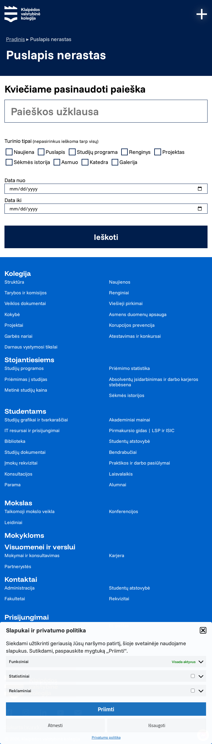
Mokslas (18, 502)
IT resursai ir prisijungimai (32, 430)
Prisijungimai (26, 617)
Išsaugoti (156, 725)
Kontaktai (20, 579)
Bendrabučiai (123, 452)
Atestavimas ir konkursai (135, 336)
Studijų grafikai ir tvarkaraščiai (36, 419)
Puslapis (52, 152)
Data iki (12, 200)
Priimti (106, 709)
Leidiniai (13, 522)
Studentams (25, 411)
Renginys (136, 152)
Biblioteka (14, 441)
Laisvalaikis (121, 473)
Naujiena (20, 152)
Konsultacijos (18, 473)
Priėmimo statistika (129, 368)
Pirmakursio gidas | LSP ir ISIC (141, 430)
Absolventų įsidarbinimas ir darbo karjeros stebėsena (153, 381)
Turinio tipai (51, 140)
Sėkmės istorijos (126, 395)
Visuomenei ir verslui (39, 547)
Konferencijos (123, 511)
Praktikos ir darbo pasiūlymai (139, 462)
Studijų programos (24, 368)
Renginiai (119, 292)
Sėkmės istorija (28, 162)
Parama (12, 484)
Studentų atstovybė (129, 441)
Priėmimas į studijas (25, 379)
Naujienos (119, 282)
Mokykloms (24, 535)
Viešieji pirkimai (126, 303)
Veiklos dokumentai (25, 303)
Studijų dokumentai (25, 452)
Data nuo (14, 180)
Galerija (125, 162)
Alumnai (117, 484)
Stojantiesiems (29, 359)
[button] (203, 630)
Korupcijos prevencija (132, 325)
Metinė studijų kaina (25, 390)
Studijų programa (94, 152)
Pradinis (15, 39)
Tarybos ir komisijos (25, 292)
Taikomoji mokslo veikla (29, 511)
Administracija (19, 587)
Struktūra (14, 282)
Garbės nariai (18, 336)
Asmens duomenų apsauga (137, 314)
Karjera (116, 555)
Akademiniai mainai (129, 419)
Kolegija (17, 273)
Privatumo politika (106, 737)
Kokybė (12, 314)
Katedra (95, 162)
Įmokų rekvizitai (21, 462)
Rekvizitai (119, 598)
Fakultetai (14, 598)
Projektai (13, 325)
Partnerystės (17, 566)
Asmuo (67, 162)
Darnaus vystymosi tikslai (30, 346)
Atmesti (55, 725)
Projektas (170, 152)
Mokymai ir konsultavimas (32, 555)
